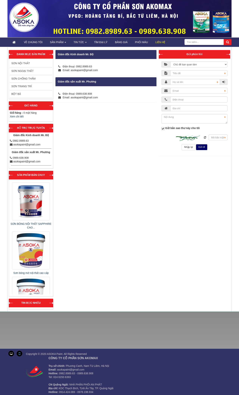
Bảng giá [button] (121, 42)
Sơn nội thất (20, 63)
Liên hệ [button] (160, 42)
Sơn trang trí (21, 86)
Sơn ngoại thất (22, 70)
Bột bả (16, 93)
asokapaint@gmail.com (84, 70)
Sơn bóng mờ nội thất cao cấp (31, 272)
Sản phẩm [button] (58, 43)
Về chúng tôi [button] (33, 42)
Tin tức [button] (80, 43)
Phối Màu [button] (141, 42)
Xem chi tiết (17, 116)
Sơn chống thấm (23, 78)
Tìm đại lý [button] (101, 42)
